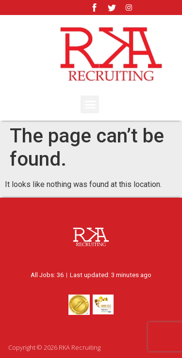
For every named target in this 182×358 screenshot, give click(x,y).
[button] (90, 104)
